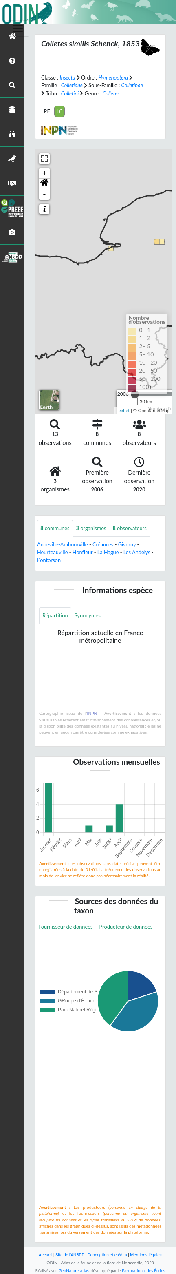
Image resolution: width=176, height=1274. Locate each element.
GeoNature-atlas (74, 1270)
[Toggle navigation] (18, 28)
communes (55, 528)
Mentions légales (146, 1255)
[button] (44, 184)
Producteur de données (126, 926)
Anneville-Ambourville (62, 544)
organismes (91, 528)
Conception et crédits (107, 1255)
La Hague (108, 552)
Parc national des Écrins (143, 1270)
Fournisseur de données (65, 926)
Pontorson (49, 560)
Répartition (55, 615)
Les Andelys (136, 552)
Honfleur (83, 552)
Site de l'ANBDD (69, 1255)
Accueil (45, 1255)
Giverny (127, 544)
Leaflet (123, 410)
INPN (92, 713)
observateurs (130, 528)
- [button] (44, 194)
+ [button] (44, 173)
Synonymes (88, 615)
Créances (102, 544)
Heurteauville (52, 552)
